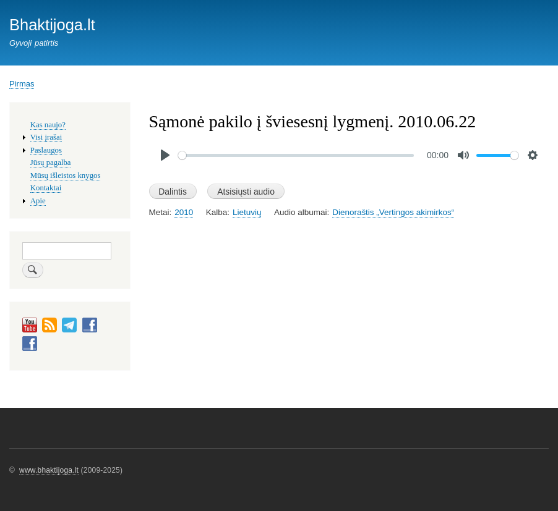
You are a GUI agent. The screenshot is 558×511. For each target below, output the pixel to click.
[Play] (165, 155)
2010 (183, 212)
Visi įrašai (46, 137)
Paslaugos (46, 150)
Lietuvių (247, 212)
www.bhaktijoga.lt (49, 470)
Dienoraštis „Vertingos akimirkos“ (393, 212)
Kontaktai (45, 188)
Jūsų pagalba (50, 162)
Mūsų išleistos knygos (65, 175)
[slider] (296, 155)
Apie (38, 200)
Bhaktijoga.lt (52, 24)
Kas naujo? (48, 124)
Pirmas (21, 83)
